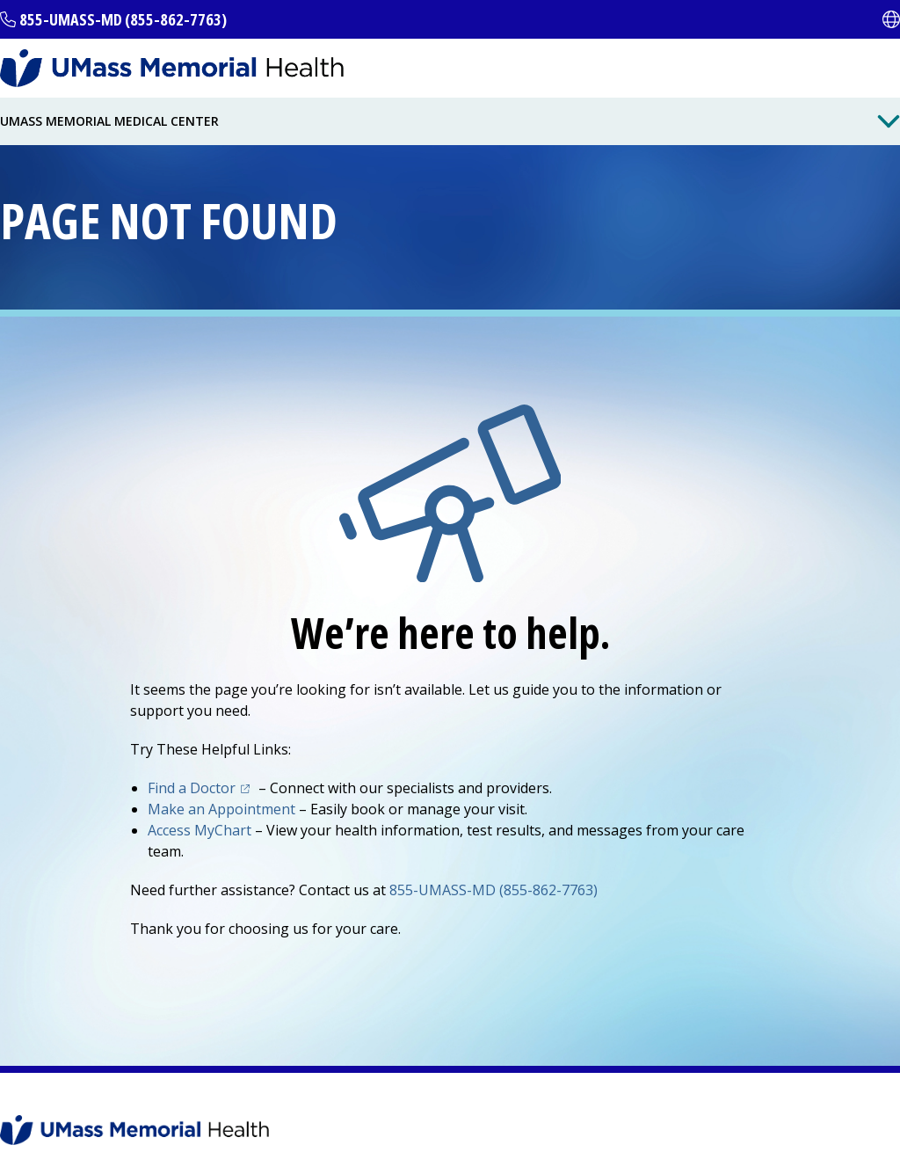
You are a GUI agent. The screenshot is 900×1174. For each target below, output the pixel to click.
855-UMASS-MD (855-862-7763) (123, 19)
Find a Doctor (201, 788)
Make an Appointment (221, 809)
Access (199, 830)
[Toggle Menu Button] (888, 121)
